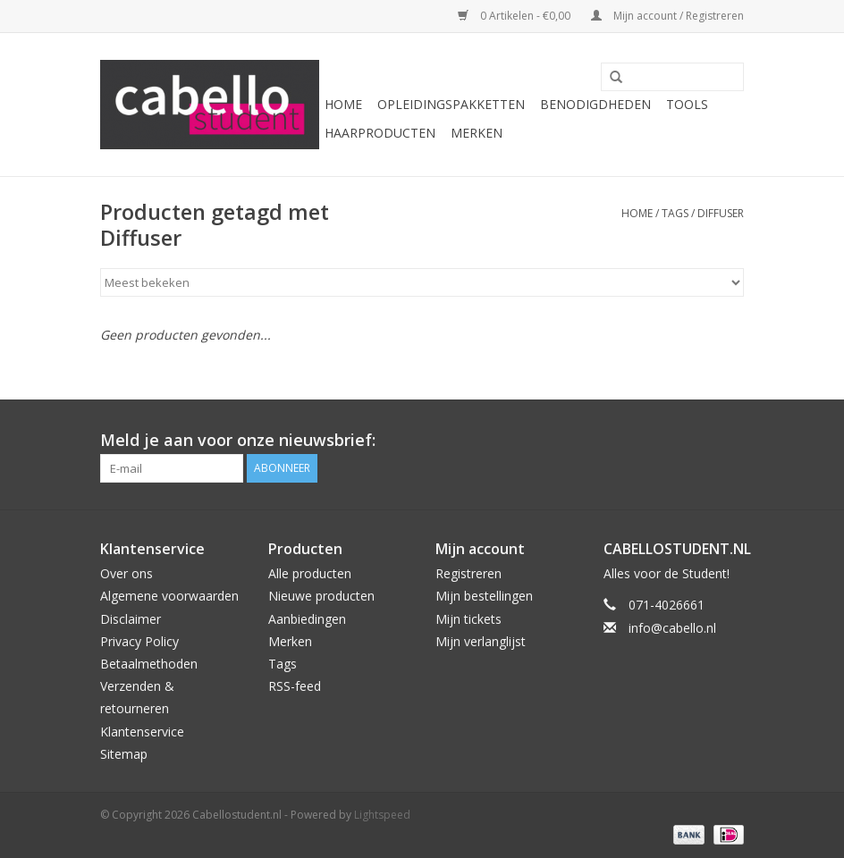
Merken (476, 132)
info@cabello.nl (672, 627)
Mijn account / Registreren (667, 15)
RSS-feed (294, 685)
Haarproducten (380, 132)
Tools (687, 104)
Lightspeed (382, 814)
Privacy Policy (139, 641)
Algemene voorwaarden (169, 595)
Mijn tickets (468, 618)
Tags (675, 213)
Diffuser (720, 213)
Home (343, 104)
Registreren (468, 573)
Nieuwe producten (321, 595)
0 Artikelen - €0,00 (515, 15)
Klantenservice (142, 731)
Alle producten (309, 573)
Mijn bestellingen (484, 595)
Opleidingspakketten (451, 104)
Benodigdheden (595, 104)
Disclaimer (130, 618)
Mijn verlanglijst (480, 641)
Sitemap (124, 753)
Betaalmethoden (149, 663)
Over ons (126, 573)
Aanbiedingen (307, 618)
